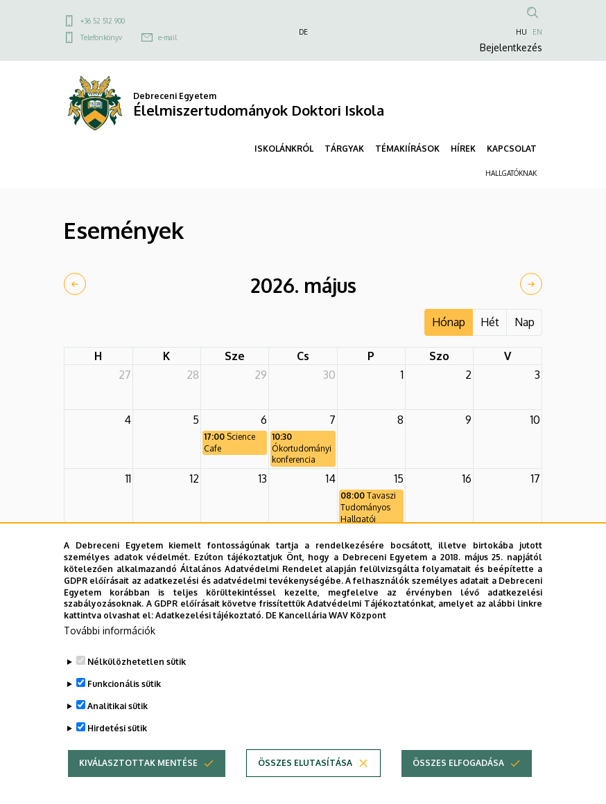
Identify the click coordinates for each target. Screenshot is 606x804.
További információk (109, 653)
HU (521, 32)
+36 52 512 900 (102, 21)
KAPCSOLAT (512, 148)
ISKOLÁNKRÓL (283, 148)
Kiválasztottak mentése (138, 785)
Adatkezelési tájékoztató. (209, 638)
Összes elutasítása (305, 785)
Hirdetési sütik (117, 751)
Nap (524, 322)
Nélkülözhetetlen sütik (136, 684)
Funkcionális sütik (124, 707)
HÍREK (463, 148)
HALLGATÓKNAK (511, 173)
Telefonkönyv (101, 37)
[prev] (75, 284)
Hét (490, 322)
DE (303, 32)
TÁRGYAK (344, 148)
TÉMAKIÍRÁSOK (407, 148)
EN (537, 32)
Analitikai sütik (117, 729)
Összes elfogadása (458, 785)
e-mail (167, 37)
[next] (531, 284)
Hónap (448, 322)
